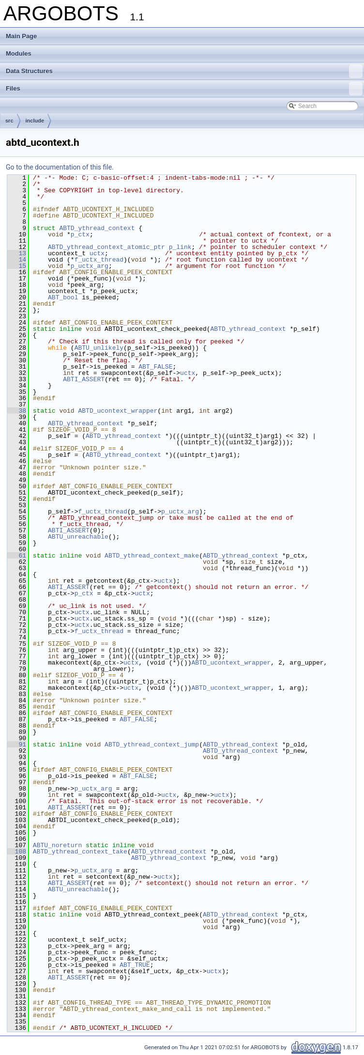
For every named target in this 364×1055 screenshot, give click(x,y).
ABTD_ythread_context (97, 228)
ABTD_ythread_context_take (80, 851)
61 (16, 555)
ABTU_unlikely (99, 347)
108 (16, 851)
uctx (97, 253)
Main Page (21, 36)
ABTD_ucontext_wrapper (117, 410)
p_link (180, 247)
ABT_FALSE (155, 366)
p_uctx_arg (89, 266)
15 (16, 266)
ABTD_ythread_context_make (152, 555)
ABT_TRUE (135, 965)
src (9, 121)
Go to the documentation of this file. (60, 167)
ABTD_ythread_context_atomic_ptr (106, 247)
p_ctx (80, 234)
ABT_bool (63, 297)
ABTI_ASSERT (84, 379)
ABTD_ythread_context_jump (152, 744)
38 (16, 410)
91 (16, 744)
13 (16, 253)
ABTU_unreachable (78, 536)
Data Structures (184, 71)
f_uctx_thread (99, 259)
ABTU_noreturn (57, 845)
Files (184, 88)
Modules (18, 53)
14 (16, 259)
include (35, 121)
